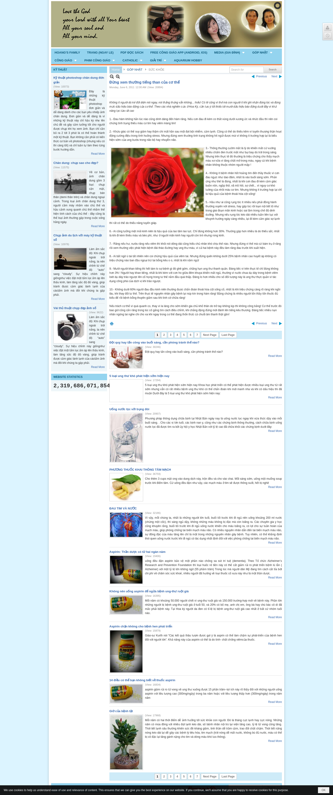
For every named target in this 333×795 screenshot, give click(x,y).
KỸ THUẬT (60, 69)
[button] (230, 52)
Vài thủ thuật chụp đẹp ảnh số (74, 308)
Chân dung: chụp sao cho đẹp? (75, 163)
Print (111, 323)
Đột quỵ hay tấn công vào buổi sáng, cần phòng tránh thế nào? (154, 342)
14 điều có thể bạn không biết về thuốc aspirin (142, 680)
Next (274, 76)
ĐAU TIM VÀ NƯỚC (123, 508)
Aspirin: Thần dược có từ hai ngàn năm (137, 552)
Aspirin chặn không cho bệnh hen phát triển (140, 626)
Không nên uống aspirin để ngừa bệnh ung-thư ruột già (149, 591)
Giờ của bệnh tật (121, 711)
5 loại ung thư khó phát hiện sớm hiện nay (139, 376)
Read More (98, 153)
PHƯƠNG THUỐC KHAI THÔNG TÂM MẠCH (140, 469)
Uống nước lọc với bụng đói (129, 409)
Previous (261, 76)
